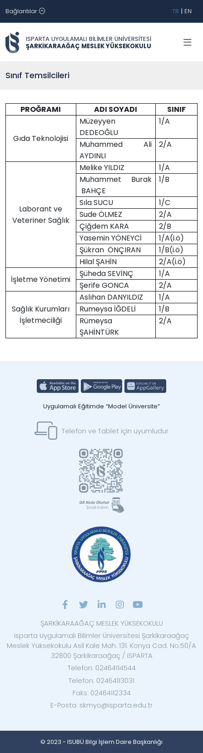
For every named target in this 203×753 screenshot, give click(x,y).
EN (188, 11)
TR (175, 11)
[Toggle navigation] (25, 11)
